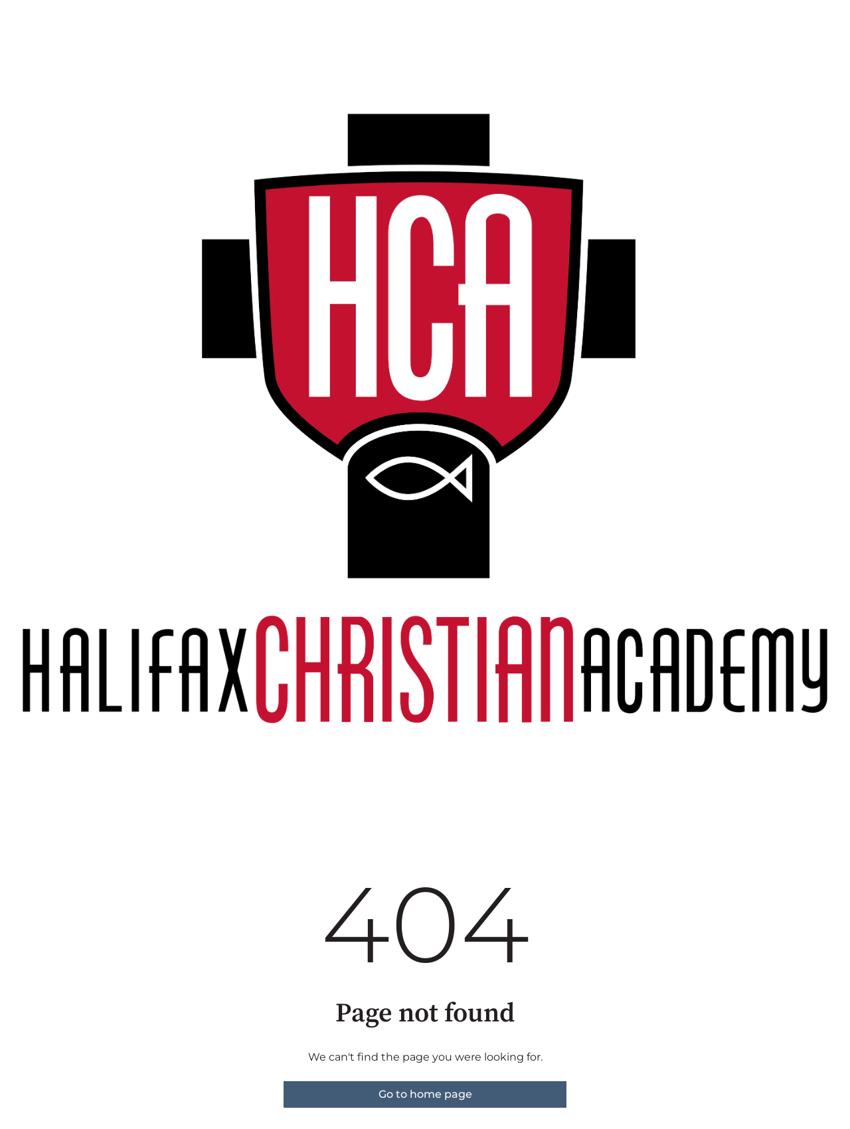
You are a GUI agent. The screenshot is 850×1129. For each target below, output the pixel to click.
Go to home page (425, 1094)
